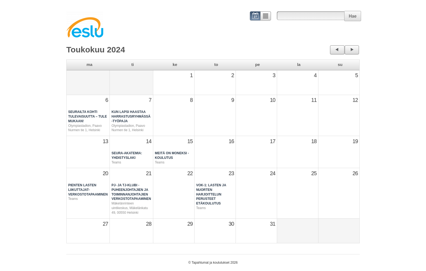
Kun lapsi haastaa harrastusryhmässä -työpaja (131, 116)
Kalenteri (254, 16)
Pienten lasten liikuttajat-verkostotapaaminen (88, 189)
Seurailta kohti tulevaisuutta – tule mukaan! (87, 116)
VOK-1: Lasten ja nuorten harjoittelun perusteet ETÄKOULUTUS (211, 194)
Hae (353, 16)
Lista (265, 16)
